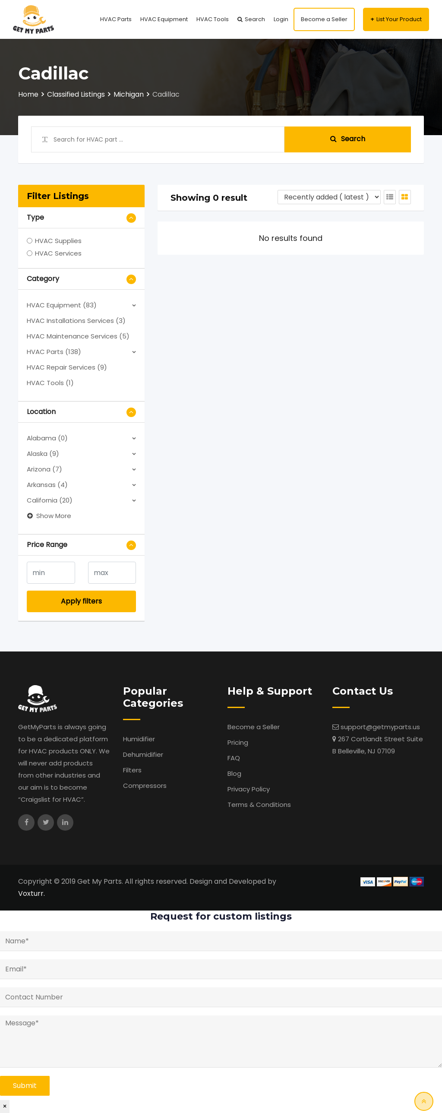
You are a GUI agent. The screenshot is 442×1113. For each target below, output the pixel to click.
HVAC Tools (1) (50, 382)
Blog (234, 773)
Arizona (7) (44, 469)
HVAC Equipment (164, 19)
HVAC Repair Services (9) (67, 367)
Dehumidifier (143, 754)
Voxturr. (31, 893)
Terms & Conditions (259, 804)
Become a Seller (324, 19)
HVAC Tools (212, 19)
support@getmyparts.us (380, 726)
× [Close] (5, 1106)
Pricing (237, 742)
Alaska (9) (43, 453)
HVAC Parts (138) (54, 351)
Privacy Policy (248, 789)
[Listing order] (329, 197)
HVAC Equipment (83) (62, 305)
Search (255, 19)
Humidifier (139, 738)
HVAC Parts (116, 19)
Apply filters (81, 601)
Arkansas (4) (47, 484)
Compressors (145, 785)
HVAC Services (58, 253)
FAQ (233, 757)
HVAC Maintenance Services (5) (78, 336)
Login (281, 19)
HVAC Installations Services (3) (76, 320)
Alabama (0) (47, 438)
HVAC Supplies (58, 240)
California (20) (50, 500)
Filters (132, 770)
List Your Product (399, 19)
